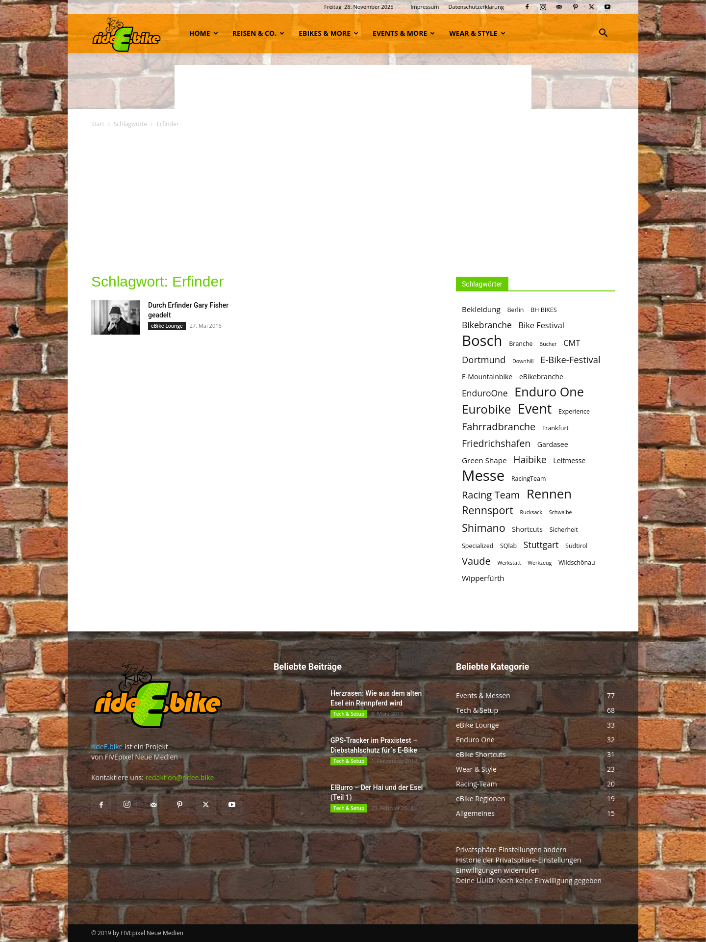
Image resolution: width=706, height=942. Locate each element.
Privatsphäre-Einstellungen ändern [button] (511, 849)
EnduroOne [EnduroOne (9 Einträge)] (485, 393)
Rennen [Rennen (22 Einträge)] (549, 494)
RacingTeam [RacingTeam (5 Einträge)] (528, 478)
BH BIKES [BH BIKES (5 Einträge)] (543, 310)
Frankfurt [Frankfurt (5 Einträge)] (555, 428)
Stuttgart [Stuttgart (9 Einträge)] (541, 545)
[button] (603, 34)
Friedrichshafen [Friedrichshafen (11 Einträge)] (496, 443)
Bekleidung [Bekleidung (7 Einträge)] (481, 309)
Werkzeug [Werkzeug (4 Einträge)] (540, 562)
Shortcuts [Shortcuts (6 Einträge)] (527, 529)
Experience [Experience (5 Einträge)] (574, 411)
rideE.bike (107, 746)
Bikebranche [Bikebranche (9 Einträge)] (487, 325)
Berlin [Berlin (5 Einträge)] (515, 310)
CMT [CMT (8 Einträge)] (571, 343)
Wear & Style (477, 33)
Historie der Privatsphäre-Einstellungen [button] (518, 859)
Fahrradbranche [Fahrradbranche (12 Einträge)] (498, 426)
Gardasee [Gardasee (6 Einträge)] (552, 444)
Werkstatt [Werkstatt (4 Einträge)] (509, 562)
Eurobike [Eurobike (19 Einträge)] (486, 409)
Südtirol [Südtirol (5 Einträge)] (576, 546)
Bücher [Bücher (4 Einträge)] (547, 343)
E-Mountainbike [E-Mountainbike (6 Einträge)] (487, 376)
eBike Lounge (167, 325)
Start (97, 124)
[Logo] (126, 33)
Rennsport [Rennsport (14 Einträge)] (487, 510)
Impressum (424, 6)
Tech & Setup (348, 713)
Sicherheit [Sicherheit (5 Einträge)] (564, 529)
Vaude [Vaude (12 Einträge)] (476, 561)
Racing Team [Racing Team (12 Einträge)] (491, 495)
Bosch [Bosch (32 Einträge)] (482, 341)
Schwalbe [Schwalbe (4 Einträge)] (560, 512)
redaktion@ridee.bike (179, 777)
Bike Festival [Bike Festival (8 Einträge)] (541, 325)
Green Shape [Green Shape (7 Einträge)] (484, 460)
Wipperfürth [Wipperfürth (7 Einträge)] (483, 578)
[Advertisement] (353, 87)
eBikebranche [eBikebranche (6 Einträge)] (541, 376)
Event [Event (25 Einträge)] (535, 408)
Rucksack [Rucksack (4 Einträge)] (531, 512)
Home (203, 33)
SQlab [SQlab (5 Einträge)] (508, 546)
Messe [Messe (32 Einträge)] (483, 476)
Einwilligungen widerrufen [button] (497, 870)
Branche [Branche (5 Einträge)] (520, 344)
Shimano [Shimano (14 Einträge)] (483, 528)
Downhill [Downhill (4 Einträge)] (523, 361)
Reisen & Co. (258, 33)
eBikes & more (328, 33)
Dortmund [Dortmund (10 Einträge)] (483, 359)
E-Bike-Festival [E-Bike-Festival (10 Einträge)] (570, 359)
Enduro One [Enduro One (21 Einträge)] (549, 392)
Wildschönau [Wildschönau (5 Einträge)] (576, 562)
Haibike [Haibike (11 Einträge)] (529, 459)
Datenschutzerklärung (476, 6)
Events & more (404, 33)
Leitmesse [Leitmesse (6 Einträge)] (569, 460)
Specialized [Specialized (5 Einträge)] (477, 546)
